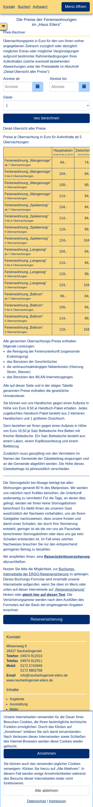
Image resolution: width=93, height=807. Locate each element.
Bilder (14, 709)
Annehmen (46, 753)
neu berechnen (46, 118)
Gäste (7, 97)
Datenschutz (36, 801)
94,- (63, 162)
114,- (63, 196)
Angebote (17, 699)
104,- (63, 174)
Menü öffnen (75, 6)
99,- (63, 296)
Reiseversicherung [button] (46, 619)
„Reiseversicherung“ (69, 589)
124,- (63, 240)
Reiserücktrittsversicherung (67, 556)
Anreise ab (11, 79)
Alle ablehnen (46, 790)
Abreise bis (58, 79)
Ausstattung (19, 704)
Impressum (57, 801)
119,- (63, 229)
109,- (63, 185)
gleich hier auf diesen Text (43, 594)
